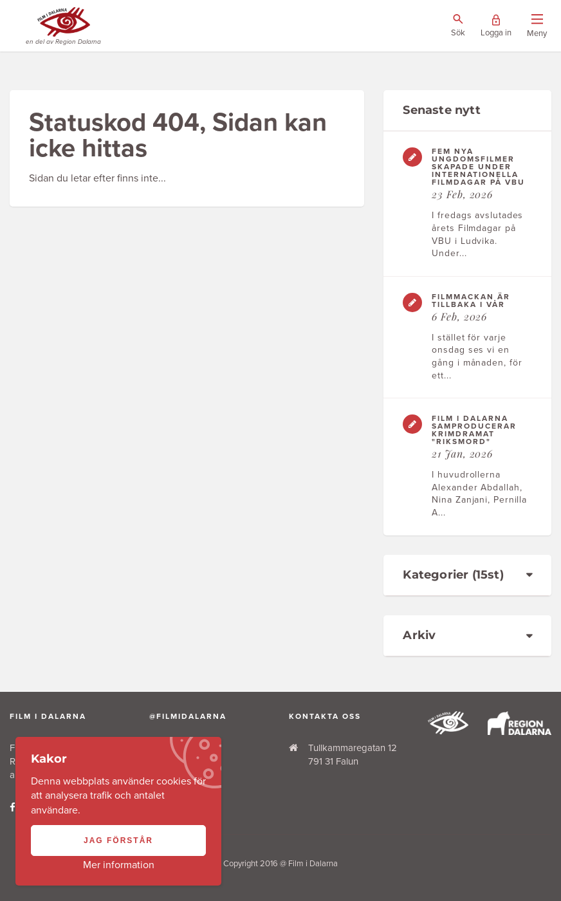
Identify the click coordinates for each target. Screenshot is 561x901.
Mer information (118, 865)
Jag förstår (118, 840)
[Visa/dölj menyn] (537, 26)
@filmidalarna (187, 716)
